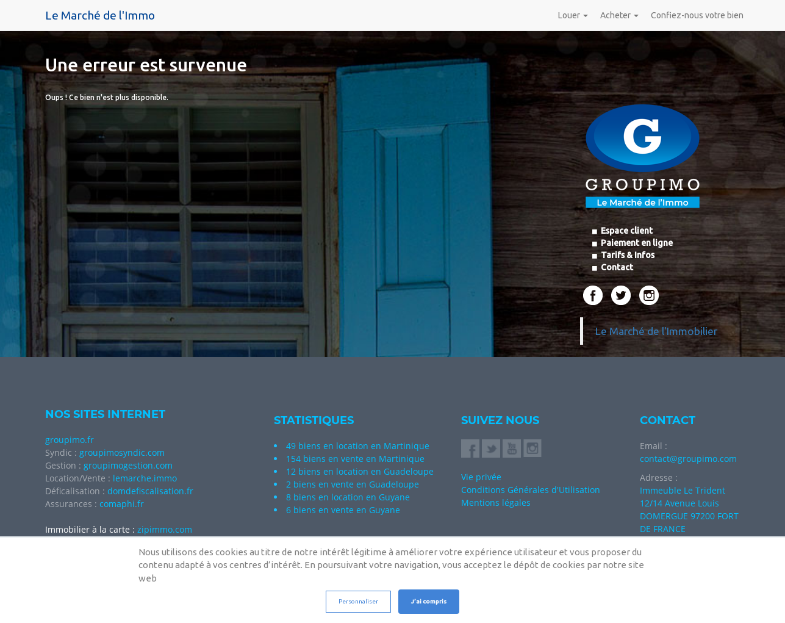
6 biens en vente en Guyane (343, 510)
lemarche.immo (145, 478)
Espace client (626, 231)
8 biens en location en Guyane (348, 497)
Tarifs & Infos (626, 255)
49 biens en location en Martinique (357, 446)
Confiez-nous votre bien (697, 15)
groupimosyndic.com (122, 452)
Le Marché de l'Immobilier (656, 331)
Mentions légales (496, 502)
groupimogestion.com (128, 465)
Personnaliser (358, 601)
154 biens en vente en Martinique (355, 458)
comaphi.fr (121, 504)
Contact (616, 267)
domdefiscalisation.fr (150, 491)
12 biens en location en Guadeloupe (360, 471)
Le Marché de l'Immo (100, 15)
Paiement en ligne (636, 243)
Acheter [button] (619, 15)
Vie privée (481, 477)
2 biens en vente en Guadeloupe (352, 484)
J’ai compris (428, 601)
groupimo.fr (69, 439)
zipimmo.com (164, 529)
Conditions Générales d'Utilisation (530, 489)
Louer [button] (573, 15)
